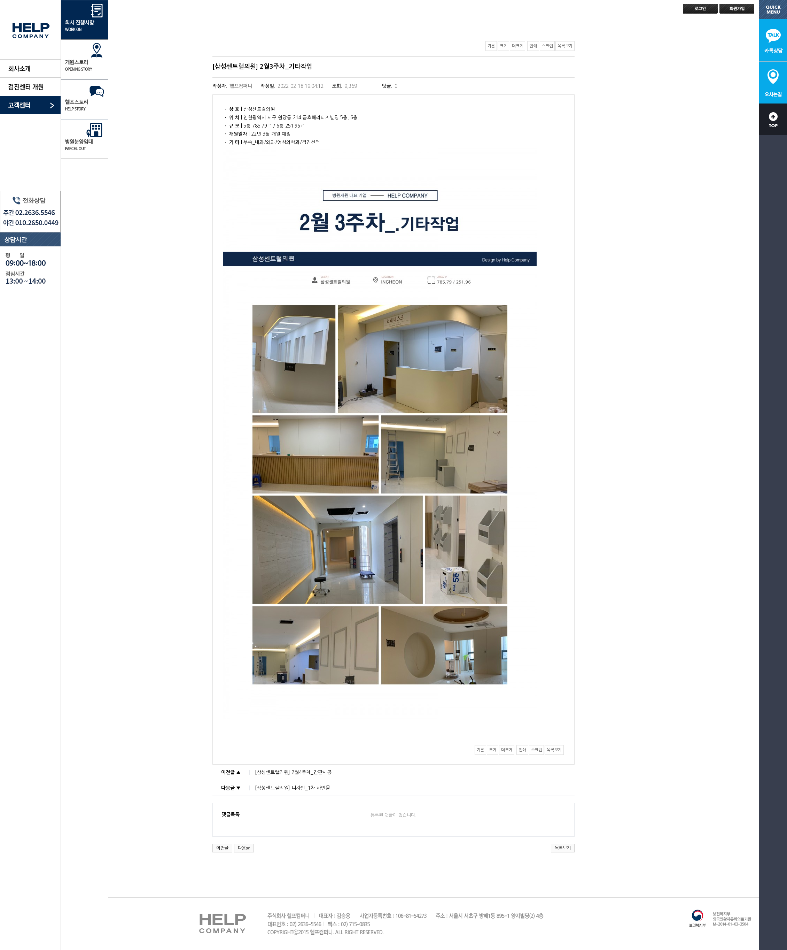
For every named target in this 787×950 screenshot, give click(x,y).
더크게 (517, 46)
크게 (503, 46)
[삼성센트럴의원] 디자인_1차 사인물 (292, 788)
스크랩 (547, 46)
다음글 (244, 848)
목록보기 (565, 46)
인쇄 (533, 46)
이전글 (222, 848)
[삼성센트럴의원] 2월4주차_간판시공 (293, 772)
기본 (491, 46)
